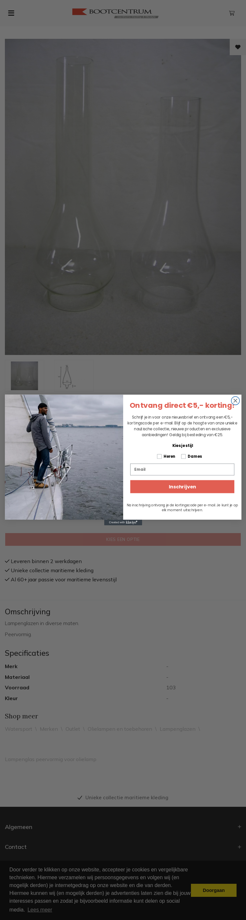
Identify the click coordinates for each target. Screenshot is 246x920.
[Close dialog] (235, 400)
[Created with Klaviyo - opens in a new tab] (123, 522)
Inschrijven (181, 486)
